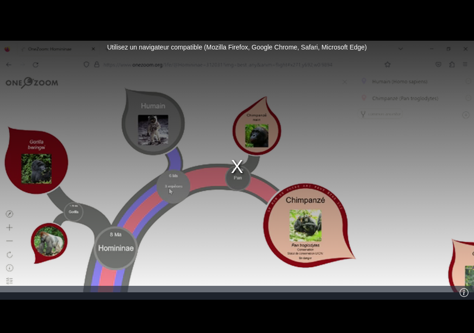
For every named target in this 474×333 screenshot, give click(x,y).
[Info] (464, 293)
